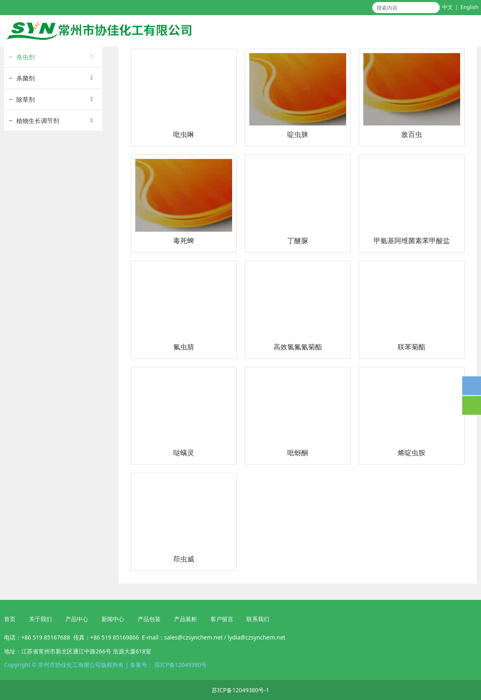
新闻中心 (112, 619)
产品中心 (76, 619)
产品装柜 (185, 619)
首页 (10, 619)
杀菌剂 (25, 78)
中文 (447, 7)
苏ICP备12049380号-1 (240, 690)
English (470, 7)
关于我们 (40, 619)
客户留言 (221, 619)
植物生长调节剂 (37, 120)
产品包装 (148, 619)
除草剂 (25, 99)
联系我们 (257, 619)
